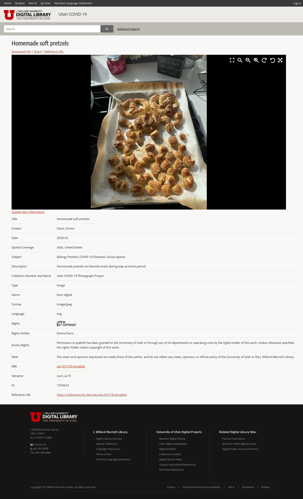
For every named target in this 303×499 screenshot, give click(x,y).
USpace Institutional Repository (177, 464)
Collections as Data (170, 454)
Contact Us (38, 444)
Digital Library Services (109, 438)
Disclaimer (248, 487)
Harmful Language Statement (73, 3)
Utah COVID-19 (73, 14)
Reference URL (54, 51)
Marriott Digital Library (172, 438)
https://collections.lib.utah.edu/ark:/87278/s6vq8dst (92, 395)
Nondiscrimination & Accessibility (202, 487)
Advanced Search (128, 29)
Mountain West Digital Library (239, 443)
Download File (21, 51)
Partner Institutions (233, 438)
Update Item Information (28, 212)
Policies (265, 487)
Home (7, 3)
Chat (45, 3)
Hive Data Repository (171, 469)
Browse (20, 3)
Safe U (231, 487)
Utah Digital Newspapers (173, 443)
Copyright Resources (108, 449)
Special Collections (106, 443)
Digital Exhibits (167, 449)
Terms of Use (103, 454)
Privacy (171, 487)
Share (37, 51)
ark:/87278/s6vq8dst (71, 366)
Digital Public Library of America (240, 449)
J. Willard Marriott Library (44, 429)
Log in (297, 3)
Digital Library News (170, 459)
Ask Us (33, 3)
